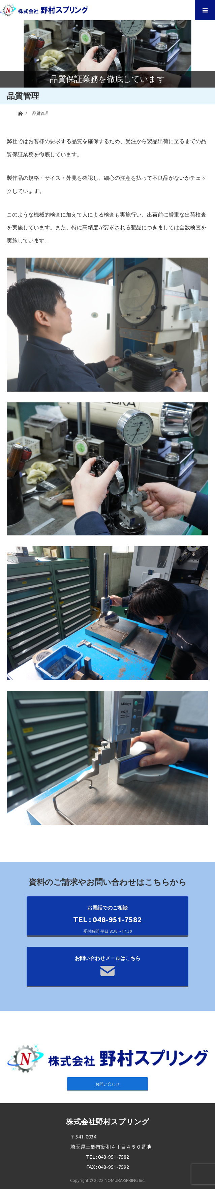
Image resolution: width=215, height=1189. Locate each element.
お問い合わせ (107, 1084)
